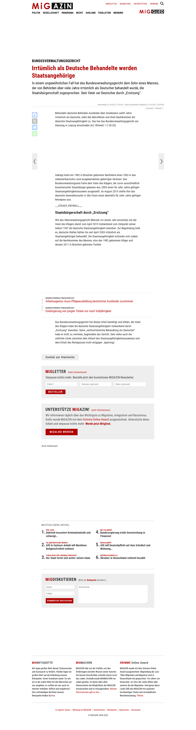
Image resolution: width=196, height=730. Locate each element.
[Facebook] (34, 115)
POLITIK (36, 12)
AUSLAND (91, 12)
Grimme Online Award (96, 419)
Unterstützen (140, 4)
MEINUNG (118, 12)
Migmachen (125, 4)
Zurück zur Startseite (60, 357)
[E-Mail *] (61, 384)
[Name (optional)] (130, 384)
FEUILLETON (104, 12)
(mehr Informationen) (77, 372)
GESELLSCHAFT (51, 12)
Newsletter (111, 4)
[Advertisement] (98, 36)
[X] (34, 121)
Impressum (124, 710)
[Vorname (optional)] (95, 384)
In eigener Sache (62, 710)
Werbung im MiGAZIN (82, 710)
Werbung (154, 4)
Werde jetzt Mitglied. (98, 423)
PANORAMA (68, 12)
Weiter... (141, 695)
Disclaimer (136, 710)
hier (53, 695)
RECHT (79, 12)
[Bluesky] (34, 127)
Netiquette (91, 580)
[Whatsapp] (34, 133)
